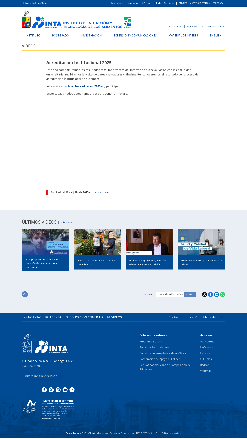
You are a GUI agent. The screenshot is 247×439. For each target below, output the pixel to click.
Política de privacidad (171, 434)
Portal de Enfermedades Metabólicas (163, 354)
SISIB (84, 434)
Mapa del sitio (212, 318)
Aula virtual (133, 3)
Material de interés (182, 35)
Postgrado (61, 35)
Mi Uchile (157, 3)
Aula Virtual (207, 343)
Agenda (59, 318)
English (214, 35)
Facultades (116, 3)
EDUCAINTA (218, 3)
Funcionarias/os (216, 26)
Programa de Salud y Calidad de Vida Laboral (199, 262)
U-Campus (207, 348)
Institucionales (101, 192)
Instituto (35, 35)
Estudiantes (175, 26)
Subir (25, 295)
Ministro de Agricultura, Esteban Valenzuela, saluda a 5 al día (148, 262)
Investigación (91, 35)
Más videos (67, 222)
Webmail (206, 372)
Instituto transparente (41, 377)
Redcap (205, 366)
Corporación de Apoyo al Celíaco (160, 360)
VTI (89, 434)
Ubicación (190, 318)
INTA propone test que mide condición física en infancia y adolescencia (42, 263)
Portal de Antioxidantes (154, 348)
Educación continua (92, 318)
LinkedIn (216, 295)
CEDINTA (183, 3)
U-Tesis (205, 354)
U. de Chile (155, 434)
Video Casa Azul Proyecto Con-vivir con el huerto (95, 262)
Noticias (36, 318)
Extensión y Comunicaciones (134, 35)
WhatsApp (222, 295)
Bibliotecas (169, 3)
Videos (29, 46)
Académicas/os (195, 26)
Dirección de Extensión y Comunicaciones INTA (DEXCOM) (123, 434)
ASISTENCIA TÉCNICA (200, 3)
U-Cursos (146, 3)
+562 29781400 (31, 367)
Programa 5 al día (151, 343)
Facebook (211, 295)
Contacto (171, 318)
